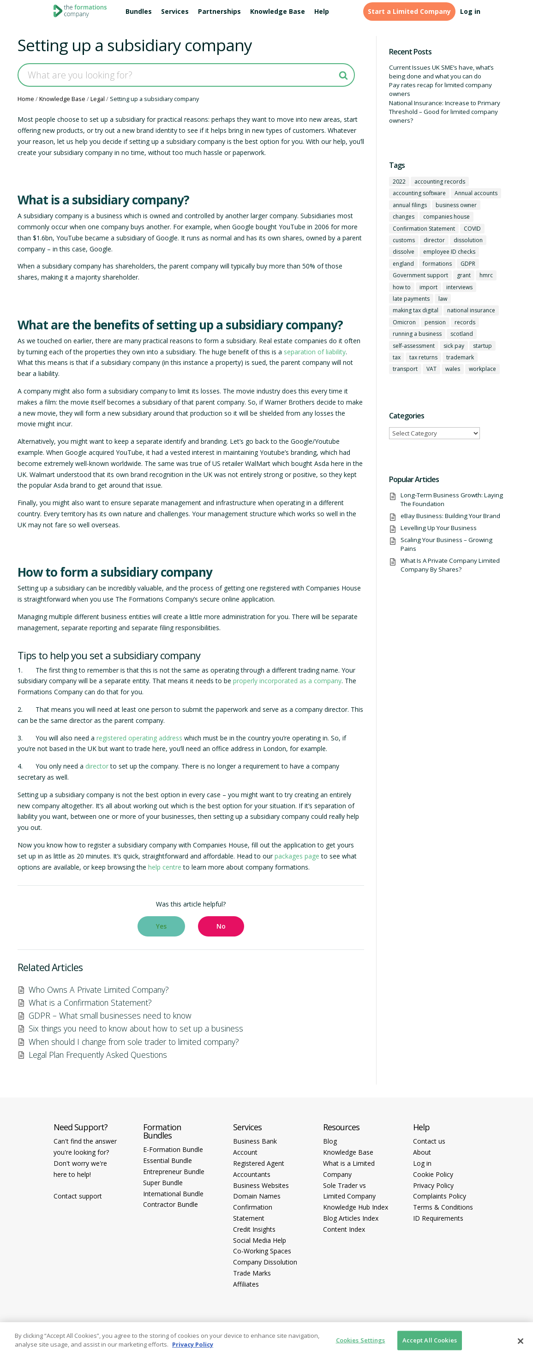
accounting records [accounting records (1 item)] (439, 181)
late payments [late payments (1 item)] (411, 299)
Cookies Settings (360, 1340)
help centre (164, 867)
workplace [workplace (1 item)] (482, 369)
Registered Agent (258, 1163)
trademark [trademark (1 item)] (460, 357)
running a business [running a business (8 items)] (417, 334)
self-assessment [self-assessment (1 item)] (414, 346)
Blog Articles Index (350, 1218)
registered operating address (139, 738)
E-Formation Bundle (173, 1149)
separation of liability (315, 351)
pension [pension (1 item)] (435, 322)
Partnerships (219, 11)
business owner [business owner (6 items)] (456, 205)
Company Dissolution (265, 1262)
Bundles (139, 11)
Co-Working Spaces (262, 1251)
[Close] (520, 1341)
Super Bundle (163, 1182)
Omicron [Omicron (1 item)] (404, 322)
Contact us (429, 1141)
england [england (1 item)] (403, 264)
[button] (161, 926)
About (422, 1152)
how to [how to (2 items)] (402, 287)
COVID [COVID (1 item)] (472, 229)
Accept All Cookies (429, 1340)
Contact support (78, 1196)
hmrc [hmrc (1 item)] (486, 275)
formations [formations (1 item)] (437, 264)
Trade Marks (252, 1273)
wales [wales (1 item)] (452, 369)
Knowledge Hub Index (355, 1207)
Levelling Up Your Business (439, 528)
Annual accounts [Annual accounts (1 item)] (476, 193)
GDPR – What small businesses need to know (110, 1015)
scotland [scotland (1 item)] (461, 334)
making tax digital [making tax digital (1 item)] (415, 310)
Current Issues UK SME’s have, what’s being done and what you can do (441, 71)
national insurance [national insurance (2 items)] (471, 310)
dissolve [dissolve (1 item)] (403, 252)
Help (321, 11)
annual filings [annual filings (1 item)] (410, 205)
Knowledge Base (277, 11)
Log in (470, 11)
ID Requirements (438, 1218)
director (96, 766)
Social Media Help (259, 1240)
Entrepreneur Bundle (173, 1171)
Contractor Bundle (170, 1204)
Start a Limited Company (409, 11)
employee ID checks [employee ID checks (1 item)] (449, 252)
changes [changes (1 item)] (403, 217)
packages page (297, 856)
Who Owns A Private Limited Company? (99, 989)
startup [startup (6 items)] (482, 346)
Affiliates (246, 1284)
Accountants (251, 1174)
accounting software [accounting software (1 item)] (419, 193)
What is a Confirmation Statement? (90, 1002)
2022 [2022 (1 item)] (399, 181)
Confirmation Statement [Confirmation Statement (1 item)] (424, 229)
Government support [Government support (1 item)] (420, 275)
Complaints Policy (439, 1196)
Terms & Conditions (443, 1207)
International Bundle (173, 1193)
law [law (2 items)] (442, 299)
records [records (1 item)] (465, 322)
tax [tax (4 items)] (397, 357)
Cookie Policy (433, 1174)
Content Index (344, 1229)
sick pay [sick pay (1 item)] (453, 346)
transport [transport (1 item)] (405, 369)
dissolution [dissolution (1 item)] (468, 240)
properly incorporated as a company (287, 680)
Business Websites (261, 1185)
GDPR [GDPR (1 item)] (468, 264)
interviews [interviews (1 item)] (459, 287)
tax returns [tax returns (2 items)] (423, 357)
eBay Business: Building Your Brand (450, 516)
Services (175, 11)
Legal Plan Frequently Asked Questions (98, 1054)
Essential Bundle (167, 1160)
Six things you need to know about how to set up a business (136, 1028)
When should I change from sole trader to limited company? (134, 1041)
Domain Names (257, 1196)
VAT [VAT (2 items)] (431, 369)
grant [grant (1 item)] (464, 275)
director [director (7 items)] (434, 240)
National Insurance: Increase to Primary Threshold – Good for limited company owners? (444, 112)
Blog (330, 1141)
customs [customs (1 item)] (404, 240)
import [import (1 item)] (428, 287)
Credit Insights (254, 1229)
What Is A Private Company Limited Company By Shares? (450, 564)
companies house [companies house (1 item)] (446, 217)
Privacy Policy (433, 1185)
